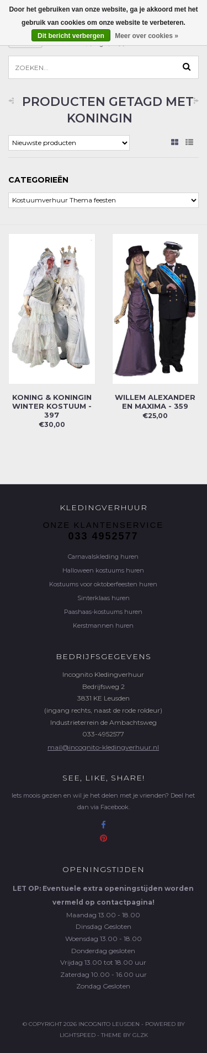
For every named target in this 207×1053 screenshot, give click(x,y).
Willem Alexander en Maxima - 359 (155, 401)
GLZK (140, 1035)
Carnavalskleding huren (103, 556)
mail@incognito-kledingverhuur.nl (103, 747)
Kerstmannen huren (103, 625)
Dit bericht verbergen (71, 36)
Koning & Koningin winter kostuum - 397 (52, 406)
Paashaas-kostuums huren (103, 612)
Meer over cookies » (146, 36)
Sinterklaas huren (103, 598)
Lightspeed (77, 1035)
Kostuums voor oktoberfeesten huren (103, 584)
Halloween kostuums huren (103, 570)
